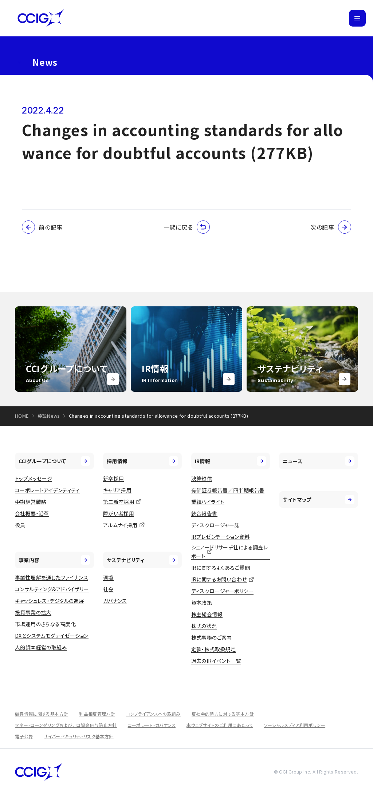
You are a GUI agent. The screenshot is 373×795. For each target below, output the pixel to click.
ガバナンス (115, 600)
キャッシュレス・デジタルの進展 (49, 600)
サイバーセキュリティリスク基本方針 (78, 736)
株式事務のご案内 (211, 637)
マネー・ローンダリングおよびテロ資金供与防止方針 (66, 725)
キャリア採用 (117, 490)
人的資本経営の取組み (41, 647)
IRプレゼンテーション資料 (220, 536)
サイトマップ (318, 499)
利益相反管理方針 (97, 714)
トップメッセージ (33, 478)
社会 (108, 589)
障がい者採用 (118, 513)
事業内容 (54, 560)
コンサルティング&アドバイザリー (52, 589)
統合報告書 (204, 513)
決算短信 (201, 478)
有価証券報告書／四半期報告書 (228, 490)
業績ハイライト (207, 501)
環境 (108, 577)
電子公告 (24, 736)
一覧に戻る (187, 227)
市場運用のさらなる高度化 (45, 624)
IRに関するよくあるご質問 (220, 567)
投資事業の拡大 (33, 612)
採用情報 (142, 461)
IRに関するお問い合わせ (219, 579)
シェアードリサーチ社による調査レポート (229, 552)
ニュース (318, 461)
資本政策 (201, 602)
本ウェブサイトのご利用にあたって (219, 725)
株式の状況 (204, 625)
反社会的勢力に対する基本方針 (223, 714)
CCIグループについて (54, 461)
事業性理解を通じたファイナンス (51, 577)
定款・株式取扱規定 (213, 649)
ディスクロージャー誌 (215, 525)
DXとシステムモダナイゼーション (52, 635)
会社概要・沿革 (32, 513)
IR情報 (231, 461)
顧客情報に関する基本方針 (41, 714)
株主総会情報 (207, 614)
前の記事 (42, 227)
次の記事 (330, 227)
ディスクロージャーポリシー (222, 591)
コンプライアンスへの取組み (153, 714)
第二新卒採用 (119, 501)
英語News (49, 415)
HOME (22, 415)
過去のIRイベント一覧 (216, 660)
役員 (20, 525)
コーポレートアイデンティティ (47, 490)
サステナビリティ (142, 560)
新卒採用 (113, 478)
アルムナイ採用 (120, 525)
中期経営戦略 (31, 501)
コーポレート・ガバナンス (152, 725)
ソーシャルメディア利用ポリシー (294, 725)
